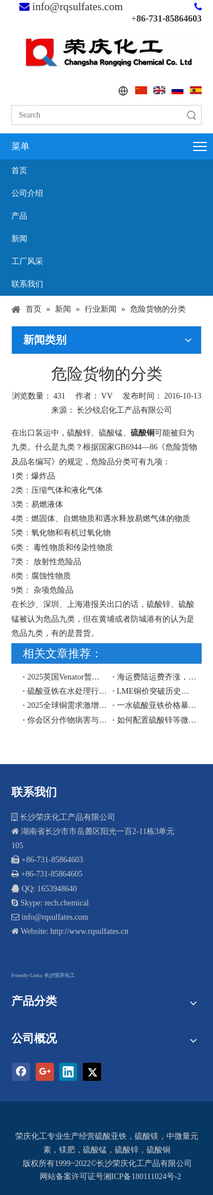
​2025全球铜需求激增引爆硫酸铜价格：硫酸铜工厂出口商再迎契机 (67, 705)
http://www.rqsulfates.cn (89, 931)
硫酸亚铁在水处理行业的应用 (67, 691)
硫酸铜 (158, 1150)
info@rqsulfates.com (77, 6)
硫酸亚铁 (111, 1136)
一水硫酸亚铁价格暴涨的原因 (157, 705)
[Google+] (45, 1072)
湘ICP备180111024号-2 (142, 1176)
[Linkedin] (68, 1072)
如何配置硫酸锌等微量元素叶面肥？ (157, 720)
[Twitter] (92, 1072)
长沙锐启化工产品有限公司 (124, 410)
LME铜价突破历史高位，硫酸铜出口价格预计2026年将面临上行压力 (157, 691)
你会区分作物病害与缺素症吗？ (67, 720)
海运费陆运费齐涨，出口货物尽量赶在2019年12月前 (157, 677)
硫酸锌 (127, 1150)
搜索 (191, 115)
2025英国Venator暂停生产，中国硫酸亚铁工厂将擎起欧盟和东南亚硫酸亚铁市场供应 (67, 677)
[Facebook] (21, 1072)
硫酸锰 (95, 1150)
